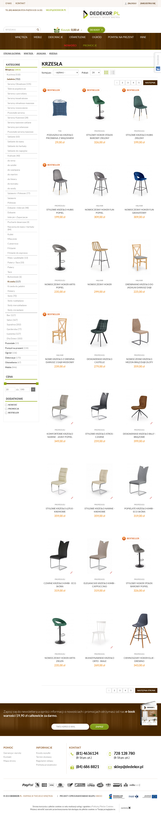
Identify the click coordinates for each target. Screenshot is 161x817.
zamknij (126, 807)
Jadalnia (13, 79)
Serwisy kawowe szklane (19, 122)
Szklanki (14, 136)
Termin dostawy (44, 757)
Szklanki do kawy (16, 141)
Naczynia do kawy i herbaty (21, 228)
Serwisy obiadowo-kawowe (21, 103)
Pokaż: (85, 72)
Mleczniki (12, 239)
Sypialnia (14, 324)
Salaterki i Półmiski (19, 193)
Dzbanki (12, 212)
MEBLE (38, 37)
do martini (13, 174)
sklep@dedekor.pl (56, 10)
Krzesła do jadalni (16, 286)
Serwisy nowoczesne (18, 108)
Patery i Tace (16, 262)
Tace (10, 272)
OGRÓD (97, 37)
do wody (12, 188)
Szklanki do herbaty (17, 146)
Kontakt (20, 3)
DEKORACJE (55, 37)
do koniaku (13, 183)
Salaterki (12, 198)
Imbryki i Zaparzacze (18, 217)
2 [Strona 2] (122, 83)
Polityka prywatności (46, 765)
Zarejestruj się (147, 3)
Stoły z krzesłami (15, 310)
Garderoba (14, 329)
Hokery (11, 291)
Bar (11, 315)
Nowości (70, 45)
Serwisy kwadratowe (18, 98)
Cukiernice (13, 243)
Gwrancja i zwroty (12, 753)
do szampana (14, 170)
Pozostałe (12, 343)
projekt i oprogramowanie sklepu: (81, 796)
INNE (143, 37)
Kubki (10, 234)
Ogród (11, 353)
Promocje (90, 45)
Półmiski (12, 202)
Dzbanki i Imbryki (18, 208)
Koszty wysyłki (43, 753)
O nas (9, 3)
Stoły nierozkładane (17, 305)
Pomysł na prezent (16, 348)
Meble (11, 367)
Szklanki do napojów (17, 151)
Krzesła (14, 281)
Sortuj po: (46, 72)
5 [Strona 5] (138, 83)
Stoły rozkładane (16, 300)
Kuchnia (13, 74)
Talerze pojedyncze (17, 88)
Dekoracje (13, 357)
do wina (11, 160)
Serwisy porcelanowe (18, 127)
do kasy (96, 30)
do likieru (12, 179)
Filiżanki (12, 248)
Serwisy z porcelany (17, 93)
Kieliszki (14, 155)
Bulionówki (15, 277)
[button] (33, 389)
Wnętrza (13, 69)
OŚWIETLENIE (77, 37)
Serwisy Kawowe (18, 117)
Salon (12, 320)
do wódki (12, 165)
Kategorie (13, 64)
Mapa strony (9, 761)
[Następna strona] (150, 82)
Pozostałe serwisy (16, 113)
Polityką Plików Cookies (102, 806)
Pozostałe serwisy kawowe (20, 132)
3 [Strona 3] (127, 83)
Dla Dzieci (14, 338)
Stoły (12, 296)
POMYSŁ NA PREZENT (121, 37)
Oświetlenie (13, 362)
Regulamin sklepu (44, 761)
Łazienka (14, 334)
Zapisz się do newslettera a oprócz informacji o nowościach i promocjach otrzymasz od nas (69, 713)
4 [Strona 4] (133, 83)
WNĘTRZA (21, 37)
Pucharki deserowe (18, 222)
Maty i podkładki (18, 258)
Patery (11, 267)
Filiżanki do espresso (18, 253)
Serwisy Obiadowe (19, 84)
